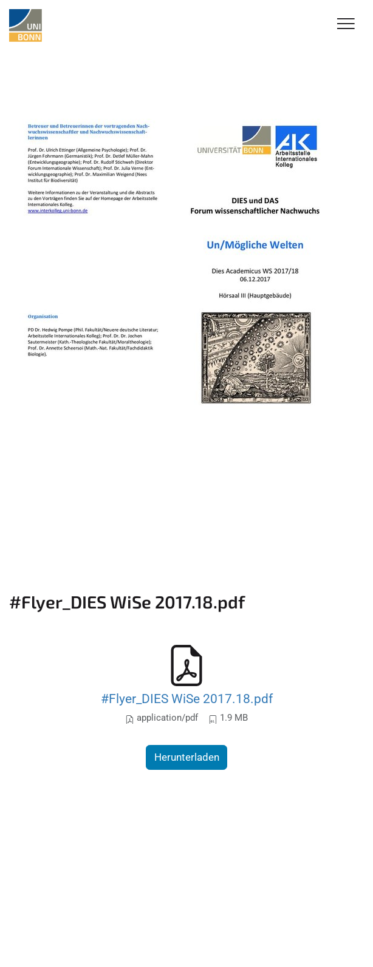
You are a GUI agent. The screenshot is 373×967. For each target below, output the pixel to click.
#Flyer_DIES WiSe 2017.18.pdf (187, 698)
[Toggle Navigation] (346, 24)
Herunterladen (186, 757)
